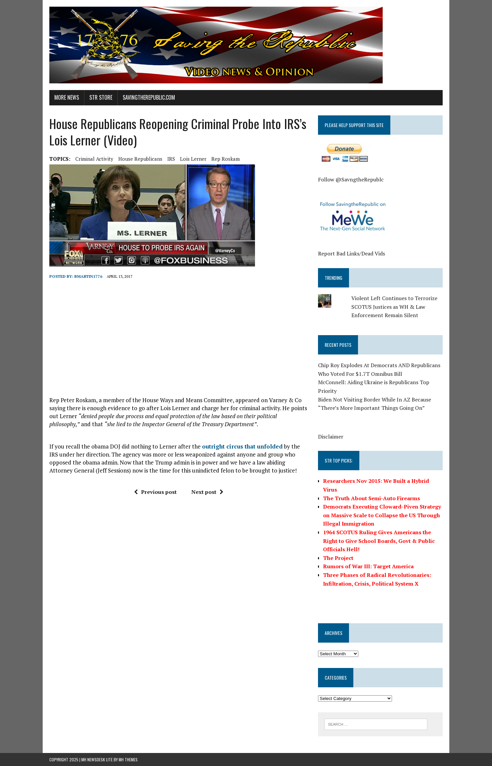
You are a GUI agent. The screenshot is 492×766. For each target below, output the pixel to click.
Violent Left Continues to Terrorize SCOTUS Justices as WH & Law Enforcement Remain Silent (394, 306)
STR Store (100, 97)
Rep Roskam (225, 158)
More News (66, 97)
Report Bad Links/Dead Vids (351, 253)
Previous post (155, 492)
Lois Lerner (193, 158)
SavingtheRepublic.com (149, 97)
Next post (207, 492)
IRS (171, 158)
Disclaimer (330, 436)
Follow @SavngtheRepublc (351, 179)
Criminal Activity (94, 158)
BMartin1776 (88, 276)
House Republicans (140, 158)
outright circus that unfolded (242, 446)
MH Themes (128, 759)
